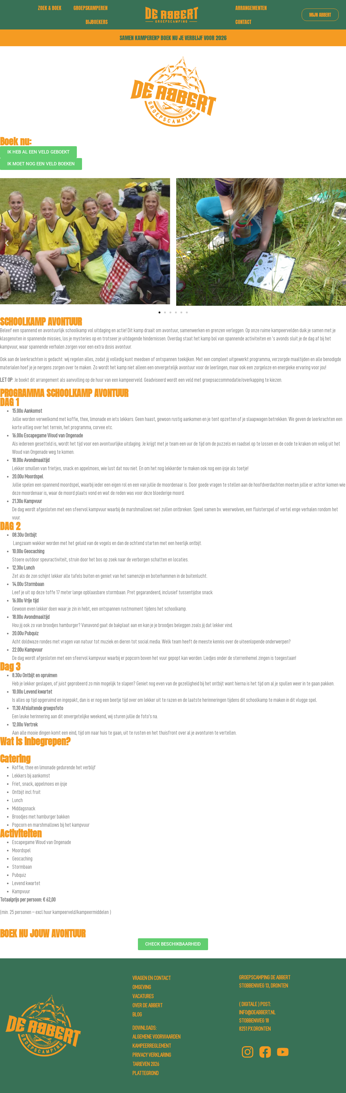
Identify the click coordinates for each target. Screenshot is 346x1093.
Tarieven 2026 (145, 1064)
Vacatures (143, 996)
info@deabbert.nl (257, 1012)
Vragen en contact (151, 978)
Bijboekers (97, 22)
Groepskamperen (91, 8)
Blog (137, 1014)
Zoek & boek (49, 8)
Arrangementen (251, 8)
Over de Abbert (147, 1005)
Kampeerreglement (151, 1046)
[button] (7, 243)
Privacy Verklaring (151, 1055)
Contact (243, 22)
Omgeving (141, 987)
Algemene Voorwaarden (156, 1037)
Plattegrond (145, 1073)
